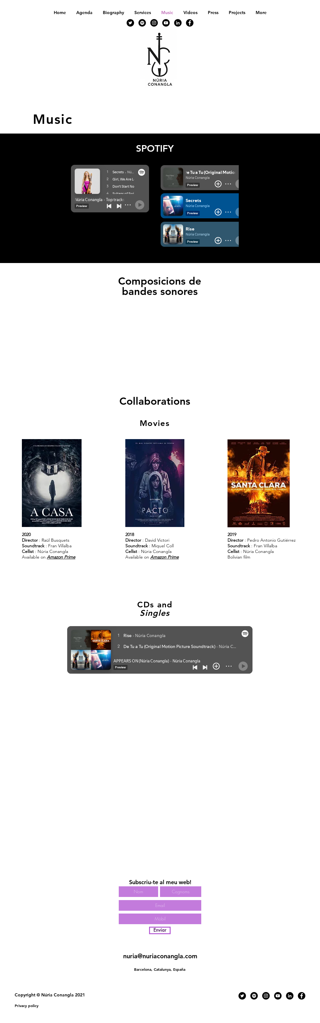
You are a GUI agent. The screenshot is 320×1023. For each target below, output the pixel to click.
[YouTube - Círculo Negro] (166, 23)
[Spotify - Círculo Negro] (142, 23)
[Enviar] (160, 930)
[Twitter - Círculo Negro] (130, 23)
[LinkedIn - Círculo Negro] (178, 23)
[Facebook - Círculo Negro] (189, 23)
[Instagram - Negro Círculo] (154, 23)
